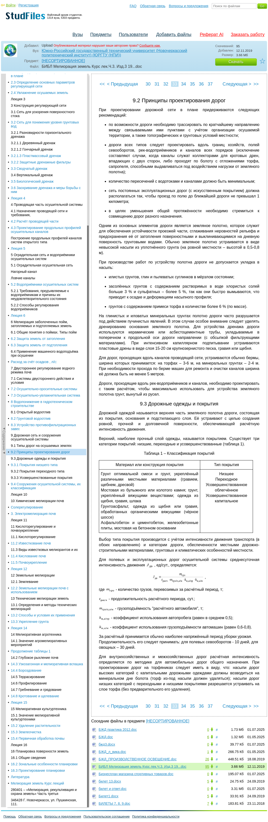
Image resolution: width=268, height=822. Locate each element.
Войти (11, 5)
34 (183, 84)
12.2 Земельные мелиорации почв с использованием (40, 222)
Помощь (9, 816)
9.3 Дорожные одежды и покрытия (38, 91)
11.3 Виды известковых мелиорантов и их (44, 182)
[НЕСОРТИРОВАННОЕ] (63, 61)
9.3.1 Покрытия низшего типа (34, 97)
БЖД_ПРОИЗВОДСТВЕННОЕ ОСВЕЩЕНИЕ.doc (138, 759)
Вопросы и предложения (188, 6)
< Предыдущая (122, 84)
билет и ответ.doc (112, 789)
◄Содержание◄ (4, 160)
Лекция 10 (19, 127)
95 (207, 767)
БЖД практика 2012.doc (118, 730)
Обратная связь (152, 6)
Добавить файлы (173, 34)
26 (207, 759)
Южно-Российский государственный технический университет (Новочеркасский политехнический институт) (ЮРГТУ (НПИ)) (114, 53)
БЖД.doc (106, 737)
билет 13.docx (110, 781)
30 (147, 84)
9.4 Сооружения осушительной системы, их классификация (46, 118)
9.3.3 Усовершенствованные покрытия (41, 110)
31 (156, 84)
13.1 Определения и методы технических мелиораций (44, 239)
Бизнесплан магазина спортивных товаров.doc (136, 774)
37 (210, 84)
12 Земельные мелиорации (33, 208)
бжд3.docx (107, 744)
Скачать (236, 62)
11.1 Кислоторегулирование (33, 169)
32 (165, 84)
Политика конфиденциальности (155, 816)
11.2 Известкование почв (31, 175)
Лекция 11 (19, 152)
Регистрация (28, 5)
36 (201, 84)
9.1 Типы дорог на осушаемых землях (41, 78)
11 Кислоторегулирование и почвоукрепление (33, 161)
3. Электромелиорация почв (33, 146)
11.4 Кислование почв (28, 188)
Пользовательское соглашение (107, 816)
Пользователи (133, 34)
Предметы (100, 34)
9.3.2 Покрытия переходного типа (37, 103)
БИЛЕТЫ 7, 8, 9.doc (114, 803)
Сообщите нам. (150, 45)
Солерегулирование (27, 139)
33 (174, 84)
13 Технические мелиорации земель (40, 231)
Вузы (77, 34)
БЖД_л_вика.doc (112, 752)
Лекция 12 (19, 201)
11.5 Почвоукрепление (29, 195)
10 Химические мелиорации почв (37, 133)
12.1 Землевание (24, 214)
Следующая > (237, 84)
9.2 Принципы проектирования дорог (40, 84)
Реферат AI (211, 34)
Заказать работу (248, 34)
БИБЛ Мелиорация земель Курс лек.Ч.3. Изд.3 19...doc (142, 767)
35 (192, 84)
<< (102, 84)
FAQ (133, 6)
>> (256, 84)
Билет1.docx (108, 796)
